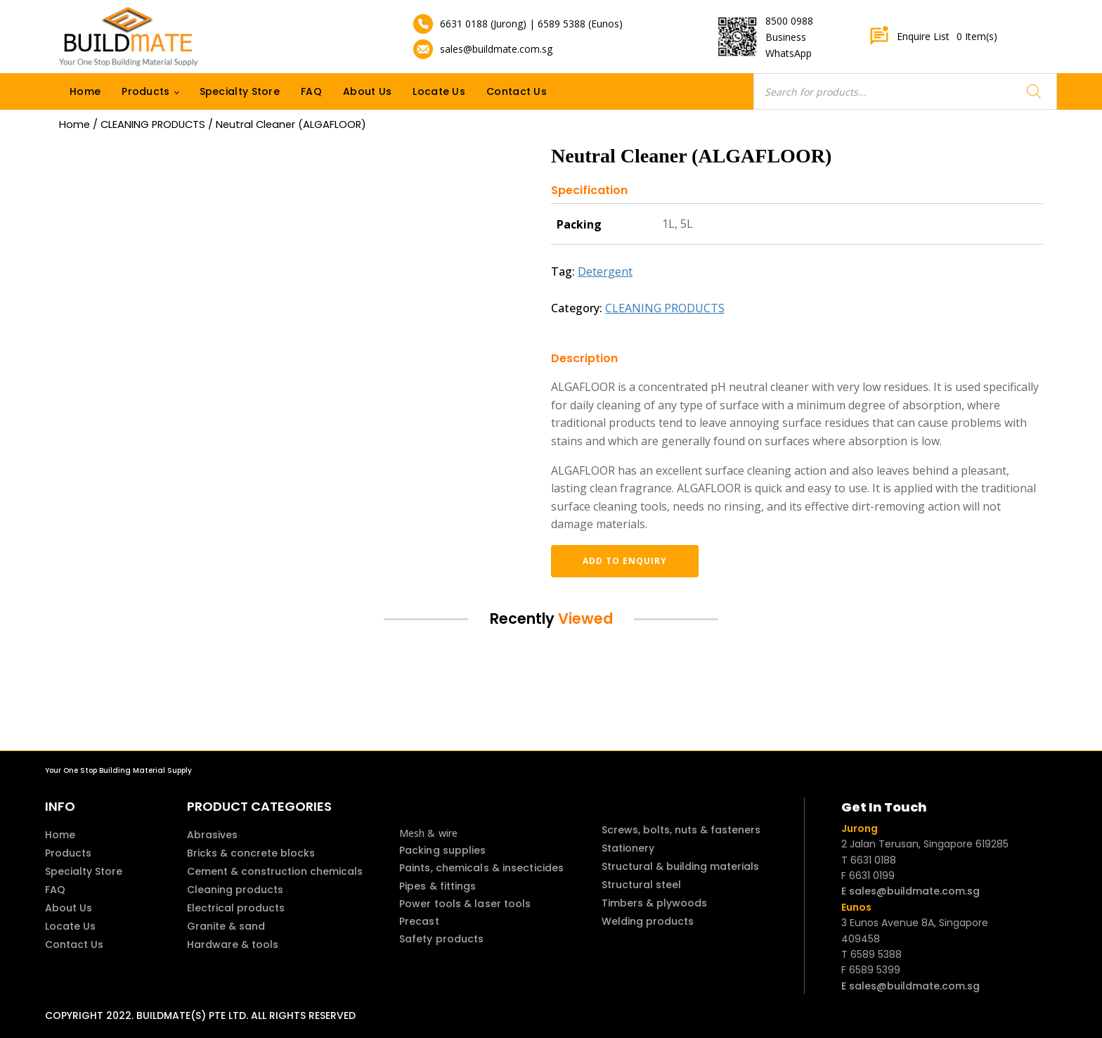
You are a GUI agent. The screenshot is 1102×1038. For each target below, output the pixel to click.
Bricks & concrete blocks (251, 853)
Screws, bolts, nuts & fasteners (681, 830)
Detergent (605, 271)
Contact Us (516, 91)
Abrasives (212, 835)
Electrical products (236, 908)
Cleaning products (235, 890)
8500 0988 (789, 20)
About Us (367, 91)
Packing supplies (442, 850)
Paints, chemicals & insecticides (481, 868)
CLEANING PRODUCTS (153, 124)
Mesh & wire (428, 833)
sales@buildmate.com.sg (496, 49)
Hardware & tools (232, 944)
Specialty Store (240, 91)
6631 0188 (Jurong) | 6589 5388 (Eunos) (531, 23)
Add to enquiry (625, 561)
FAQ (311, 91)
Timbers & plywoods (654, 903)
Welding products (648, 921)
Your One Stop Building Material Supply (118, 770)
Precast (419, 921)
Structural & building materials (680, 866)
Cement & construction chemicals (275, 871)
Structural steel (641, 885)
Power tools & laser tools (465, 904)
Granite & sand (226, 926)
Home (85, 91)
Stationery (628, 848)
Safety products (441, 939)
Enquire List (933, 36)
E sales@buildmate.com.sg (910, 891)
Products (145, 91)
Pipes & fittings (438, 886)
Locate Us (439, 91)
